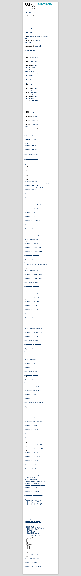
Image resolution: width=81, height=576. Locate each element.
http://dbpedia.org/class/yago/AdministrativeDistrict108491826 (35, 520)
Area (25, 106)
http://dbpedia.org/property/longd (31, 363)
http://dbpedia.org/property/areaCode (31, 208)
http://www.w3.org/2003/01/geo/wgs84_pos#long (34, 554)
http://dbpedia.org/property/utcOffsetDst (32, 491)
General (27, 25)
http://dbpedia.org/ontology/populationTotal (33, 177)
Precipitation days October (29, 94)
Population (26, 38)
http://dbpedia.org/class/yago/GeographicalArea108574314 (35, 523)
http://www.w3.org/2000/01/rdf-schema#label (33, 535)
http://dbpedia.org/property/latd (30, 351)
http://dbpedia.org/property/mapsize (31, 375)
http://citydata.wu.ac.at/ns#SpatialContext (32, 507)
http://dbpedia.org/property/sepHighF (31, 460)
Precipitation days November (30, 90)
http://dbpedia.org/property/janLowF (31, 309)
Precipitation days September (30, 98)
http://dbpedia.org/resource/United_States (33, 36)
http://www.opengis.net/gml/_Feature (31, 519)
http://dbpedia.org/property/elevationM (32, 286)
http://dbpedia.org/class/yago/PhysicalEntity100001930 (34, 504)
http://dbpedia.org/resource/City (30, 477)
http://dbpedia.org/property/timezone (31, 479)
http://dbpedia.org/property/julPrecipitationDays (33, 328)
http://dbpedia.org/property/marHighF (31, 378)
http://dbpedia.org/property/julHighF (31, 320)
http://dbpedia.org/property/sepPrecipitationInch (33, 471)
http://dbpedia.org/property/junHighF (31, 336)
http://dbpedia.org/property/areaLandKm (32, 212)
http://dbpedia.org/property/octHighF (31, 425)
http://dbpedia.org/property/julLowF (31, 324)
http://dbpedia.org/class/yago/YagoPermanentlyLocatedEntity (35, 528)
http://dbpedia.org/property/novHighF (31, 409)
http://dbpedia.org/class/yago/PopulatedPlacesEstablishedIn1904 (35, 503)
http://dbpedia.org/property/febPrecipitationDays (33, 297)
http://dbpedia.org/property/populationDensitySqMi (34, 448)
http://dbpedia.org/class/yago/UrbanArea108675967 (33, 527)
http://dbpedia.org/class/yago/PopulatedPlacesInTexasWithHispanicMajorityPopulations (39, 525)
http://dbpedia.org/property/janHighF (31, 305)
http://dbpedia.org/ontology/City (30, 532)
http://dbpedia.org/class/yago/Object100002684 (33, 521)
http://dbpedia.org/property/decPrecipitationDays (33, 274)
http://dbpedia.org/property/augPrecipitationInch (33, 251)
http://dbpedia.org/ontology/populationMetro (33, 173)
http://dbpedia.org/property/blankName (32, 262)
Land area (26, 114)
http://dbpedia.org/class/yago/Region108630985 (33, 501)
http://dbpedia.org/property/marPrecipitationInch (33, 390)
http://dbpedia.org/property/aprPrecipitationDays (33, 200)
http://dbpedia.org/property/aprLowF (31, 197)
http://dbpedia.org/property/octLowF (31, 429)
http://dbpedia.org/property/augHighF (31, 239)
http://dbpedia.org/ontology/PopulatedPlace (32, 533)
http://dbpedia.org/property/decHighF (31, 266)
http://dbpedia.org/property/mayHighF (32, 394)
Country (26, 34)
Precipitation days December (30, 63)
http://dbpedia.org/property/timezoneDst (32, 483)
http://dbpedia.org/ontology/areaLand (31, 149)
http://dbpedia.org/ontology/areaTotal (31, 154)
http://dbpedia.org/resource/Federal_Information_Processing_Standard (36, 264)
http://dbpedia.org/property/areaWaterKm (32, 231)
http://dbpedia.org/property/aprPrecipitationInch (33, 204)
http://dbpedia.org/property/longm (31, 367)
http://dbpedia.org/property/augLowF (31, 243)
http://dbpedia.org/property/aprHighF (31, 193)
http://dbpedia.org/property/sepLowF (31, 464)
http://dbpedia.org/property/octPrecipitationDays (33, 433)
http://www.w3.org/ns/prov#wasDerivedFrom (33, 558)
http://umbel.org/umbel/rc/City (30, 526)
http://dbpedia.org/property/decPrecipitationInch (33, 278)
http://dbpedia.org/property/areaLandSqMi (32, 216)
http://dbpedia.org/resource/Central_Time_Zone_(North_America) (35, 187)
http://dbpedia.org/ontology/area (30, 145)
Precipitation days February (30, 67)
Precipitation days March (29, 83)
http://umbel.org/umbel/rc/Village (30, 531)
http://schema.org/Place (29, 530)
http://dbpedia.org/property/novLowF (31, 413)
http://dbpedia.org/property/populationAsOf (33, 440)
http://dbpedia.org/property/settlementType (32, 475)
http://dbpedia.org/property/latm (30, 355)
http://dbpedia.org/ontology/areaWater (31, 159)
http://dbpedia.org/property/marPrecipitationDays (34, 386)
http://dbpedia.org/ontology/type (30, 189)
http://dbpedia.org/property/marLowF (31, 382)
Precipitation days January (29, 71)
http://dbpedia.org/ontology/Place (31, 502)
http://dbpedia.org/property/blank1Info (32, 255)
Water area (26, 126)
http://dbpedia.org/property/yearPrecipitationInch (34, 495)
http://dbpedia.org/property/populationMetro (33, 452)
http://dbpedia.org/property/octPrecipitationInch (33, 437)
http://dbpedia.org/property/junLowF (31, 340)
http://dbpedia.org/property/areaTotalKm (32, 224)
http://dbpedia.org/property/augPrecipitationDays (34, 247)
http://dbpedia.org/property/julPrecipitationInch (33, 332)
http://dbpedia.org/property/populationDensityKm (34, 444)
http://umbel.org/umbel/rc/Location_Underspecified (33, 522)
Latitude (26, 118)
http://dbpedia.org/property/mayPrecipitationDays (34, 402)
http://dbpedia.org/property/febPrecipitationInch (33, 301)
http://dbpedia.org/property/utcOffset (31, 487)
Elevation (26, 110)
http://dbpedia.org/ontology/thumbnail (32, 181)
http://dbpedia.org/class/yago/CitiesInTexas (32, 506)
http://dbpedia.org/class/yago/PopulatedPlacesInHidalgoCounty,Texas (36, 508)
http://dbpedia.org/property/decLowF (31, 270)
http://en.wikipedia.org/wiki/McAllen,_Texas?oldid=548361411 (35, 560)
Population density (28, 42)
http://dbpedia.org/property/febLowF (31, 293)
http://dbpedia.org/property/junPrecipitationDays (33, 344)
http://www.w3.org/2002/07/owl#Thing (31, 505)
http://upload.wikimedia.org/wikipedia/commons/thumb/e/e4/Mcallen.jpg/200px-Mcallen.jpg (39, 183)
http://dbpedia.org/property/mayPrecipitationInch (34, 406)
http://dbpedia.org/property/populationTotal (32, 456)
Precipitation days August (29, 59)
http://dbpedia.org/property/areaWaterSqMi (32, 235)
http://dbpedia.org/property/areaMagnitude (32, 220)
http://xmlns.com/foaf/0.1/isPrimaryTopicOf (33, 566)
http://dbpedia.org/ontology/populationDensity (33, 168)
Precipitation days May (29, 86)
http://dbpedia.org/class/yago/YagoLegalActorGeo (33, 500)
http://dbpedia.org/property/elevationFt (32, 282)
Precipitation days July (29, 75)
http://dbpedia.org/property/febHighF (31, 289)
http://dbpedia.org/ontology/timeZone (31, 185)
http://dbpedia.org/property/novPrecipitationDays (34, 417)
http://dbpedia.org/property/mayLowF (31, 398)
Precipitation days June (29, 79)
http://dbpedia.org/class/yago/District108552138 (33, 524)
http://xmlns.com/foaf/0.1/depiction (31, 562)
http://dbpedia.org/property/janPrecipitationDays (33, 313)
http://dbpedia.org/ (45, 36)
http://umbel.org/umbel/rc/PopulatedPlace (32, 509)
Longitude (26, 122)
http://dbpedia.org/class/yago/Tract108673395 (32, 529)
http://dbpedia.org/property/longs (31, 371)
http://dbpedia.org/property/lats (30, 359)
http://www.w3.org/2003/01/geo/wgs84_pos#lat (33, 550)
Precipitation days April (29, 55)
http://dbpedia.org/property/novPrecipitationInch (33, 421)
